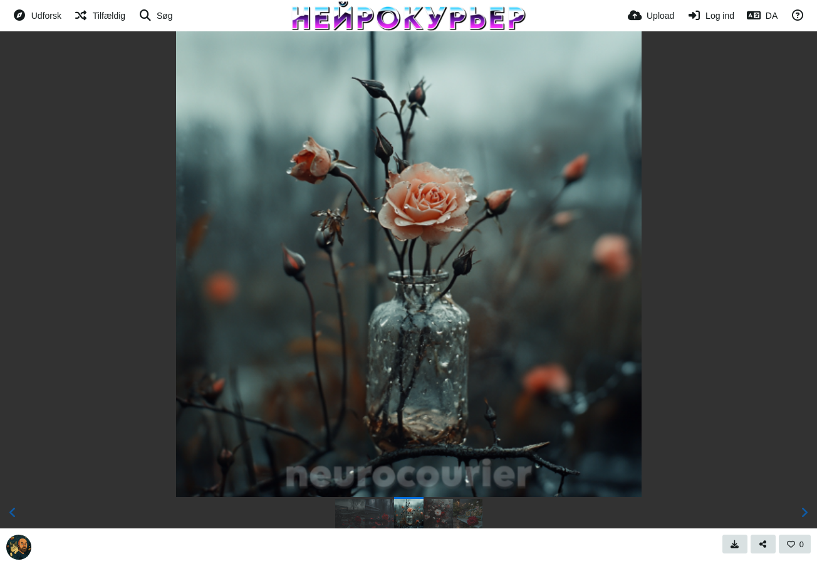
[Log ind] (710, 15)
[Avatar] (18, 547)
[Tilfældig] (99, 15)
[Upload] (651, 15)
